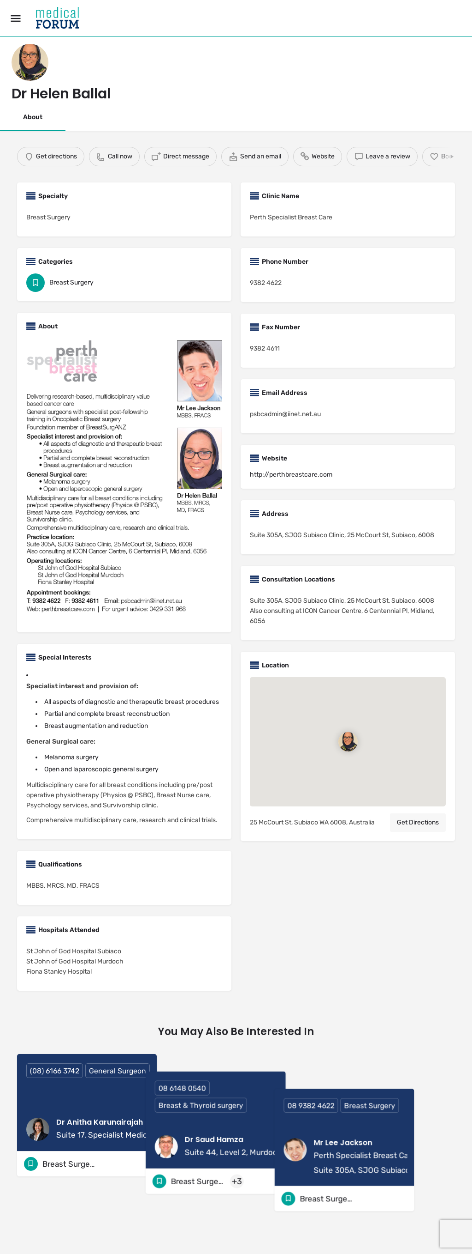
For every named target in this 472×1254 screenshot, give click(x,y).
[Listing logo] (30, 62)
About (32, 117)
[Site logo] (58, 18)
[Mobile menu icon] (15, 18)
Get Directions (418, 822)
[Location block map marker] (347, 741)
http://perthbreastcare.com (291, 475)
